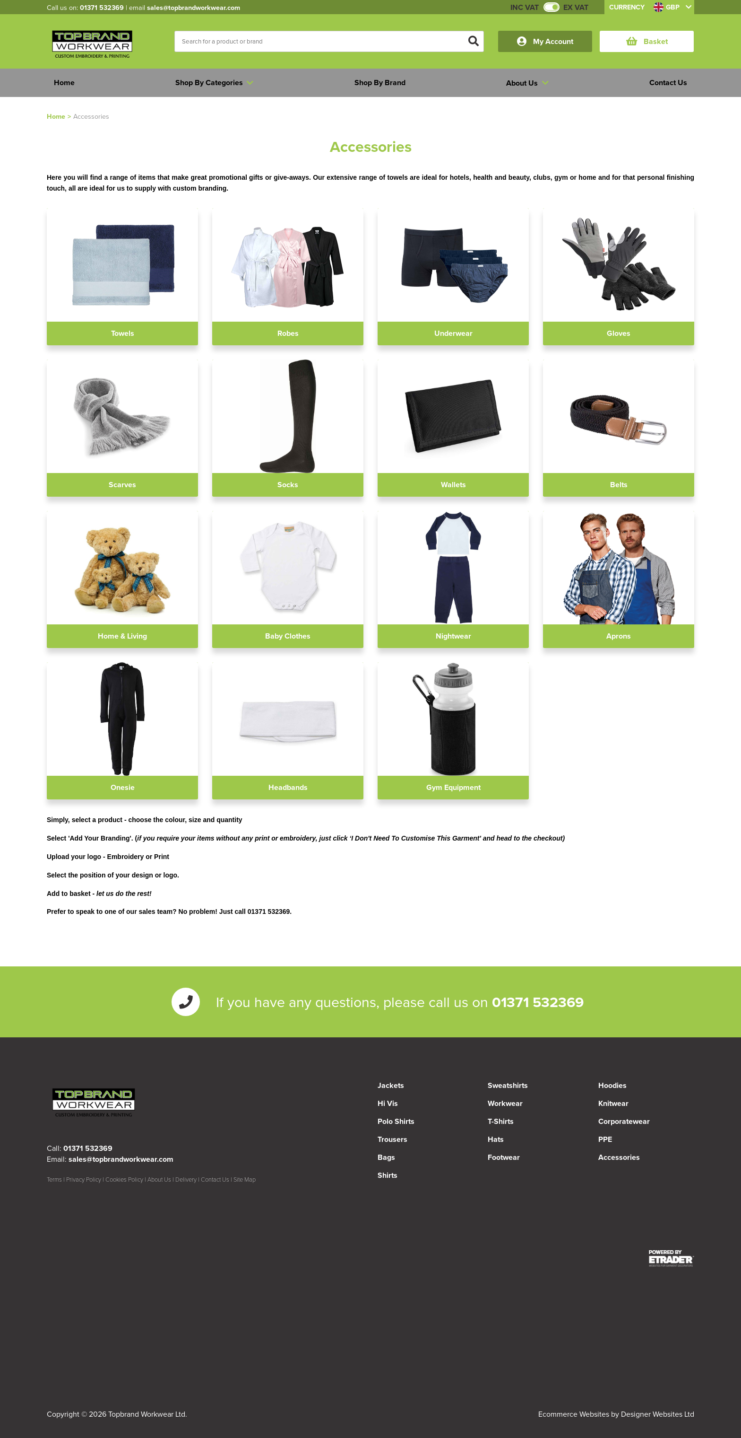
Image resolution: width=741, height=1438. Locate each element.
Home (56, 116)
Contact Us (215, 1179)
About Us (159, 1179)
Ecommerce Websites (573, 1414)
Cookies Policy (124, 1179)
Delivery (186, 1179)
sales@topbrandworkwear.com (193, 7)
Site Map (244, 1179)
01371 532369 (102, 7)
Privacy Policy (83, 1179)
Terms (54, 1179)
